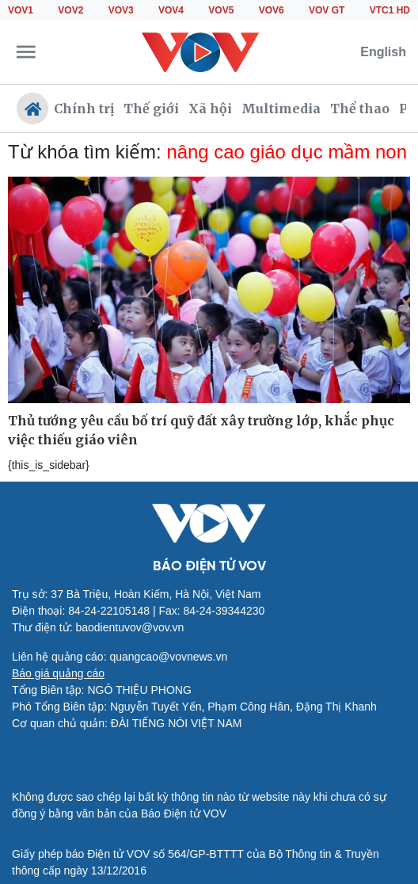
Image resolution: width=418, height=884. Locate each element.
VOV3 (121, 10)
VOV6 (271, 10)
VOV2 (70, 10)
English (383, 52)
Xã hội (210, 108)
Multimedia (281, 108)
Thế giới (151, 108)
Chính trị (84, 108)
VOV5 (221, 10)
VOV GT (326, 10)
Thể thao (360, 108)
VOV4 (171, 10)
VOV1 (20, 10)
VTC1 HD (390, 10)
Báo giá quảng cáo (58, 673)
